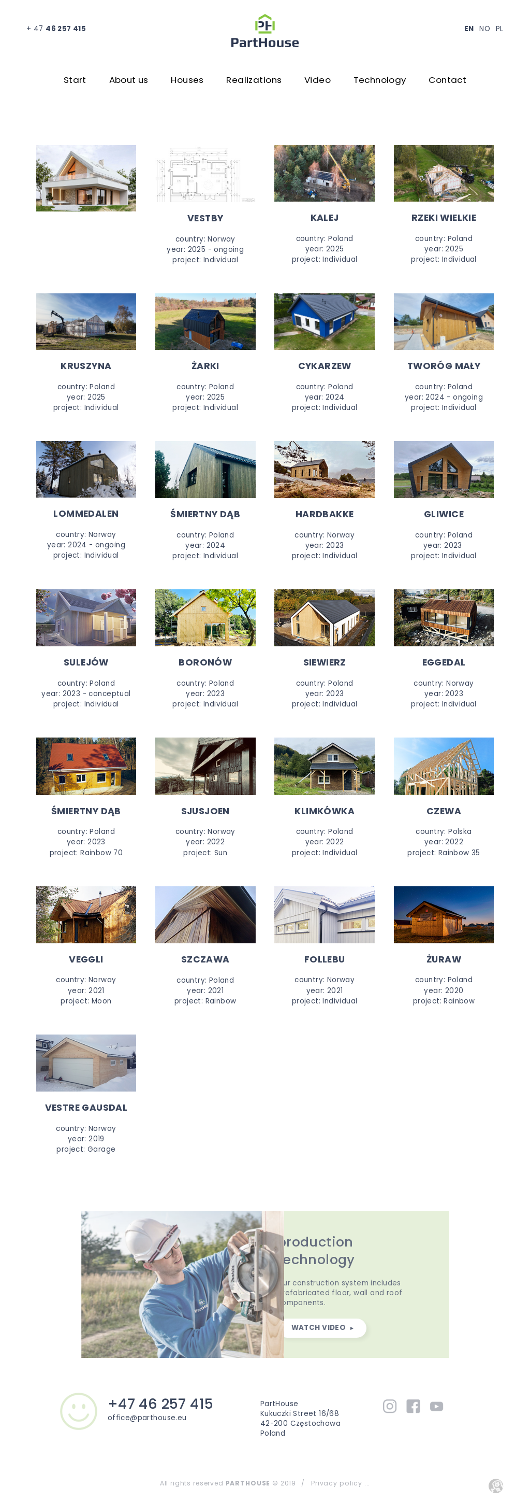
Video (317, 80)
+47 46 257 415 (161, 1404)
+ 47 (56, 29)
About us (129, 80)
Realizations (254, 80)
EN (469, 29)
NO (484, 29)
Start (75, 80)
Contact (447, 80)
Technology (380, 80)
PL (500, 29)
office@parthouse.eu (147, 1418)
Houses (187, 80)
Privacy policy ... (340, 1483)
